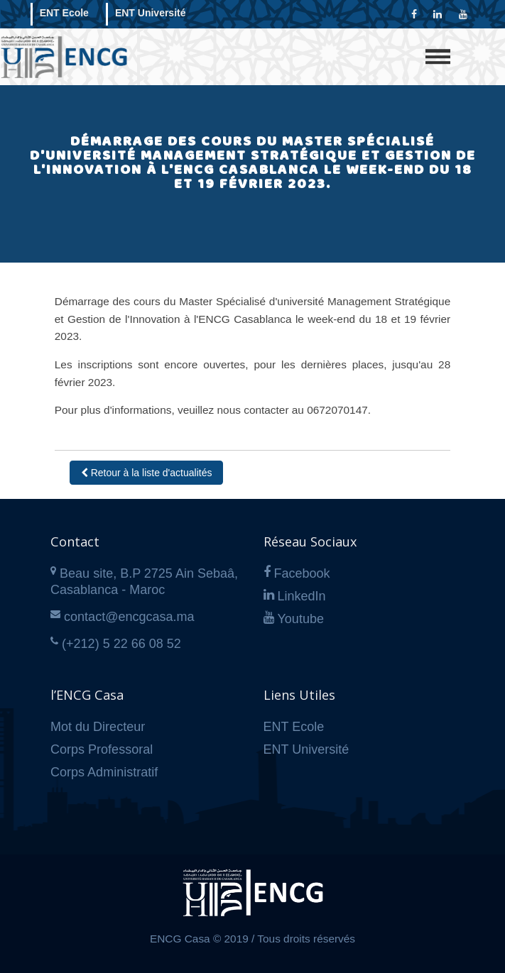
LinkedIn (302, 596)
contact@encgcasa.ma (129, 617)
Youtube (301, 619)
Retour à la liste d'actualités (146, 472)
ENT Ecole (64, 12)
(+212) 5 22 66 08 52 (121, 644)
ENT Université (150, 12)
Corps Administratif (104, 772)
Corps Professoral (101, 749)
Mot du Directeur (97, 727)
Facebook (302, 573)
